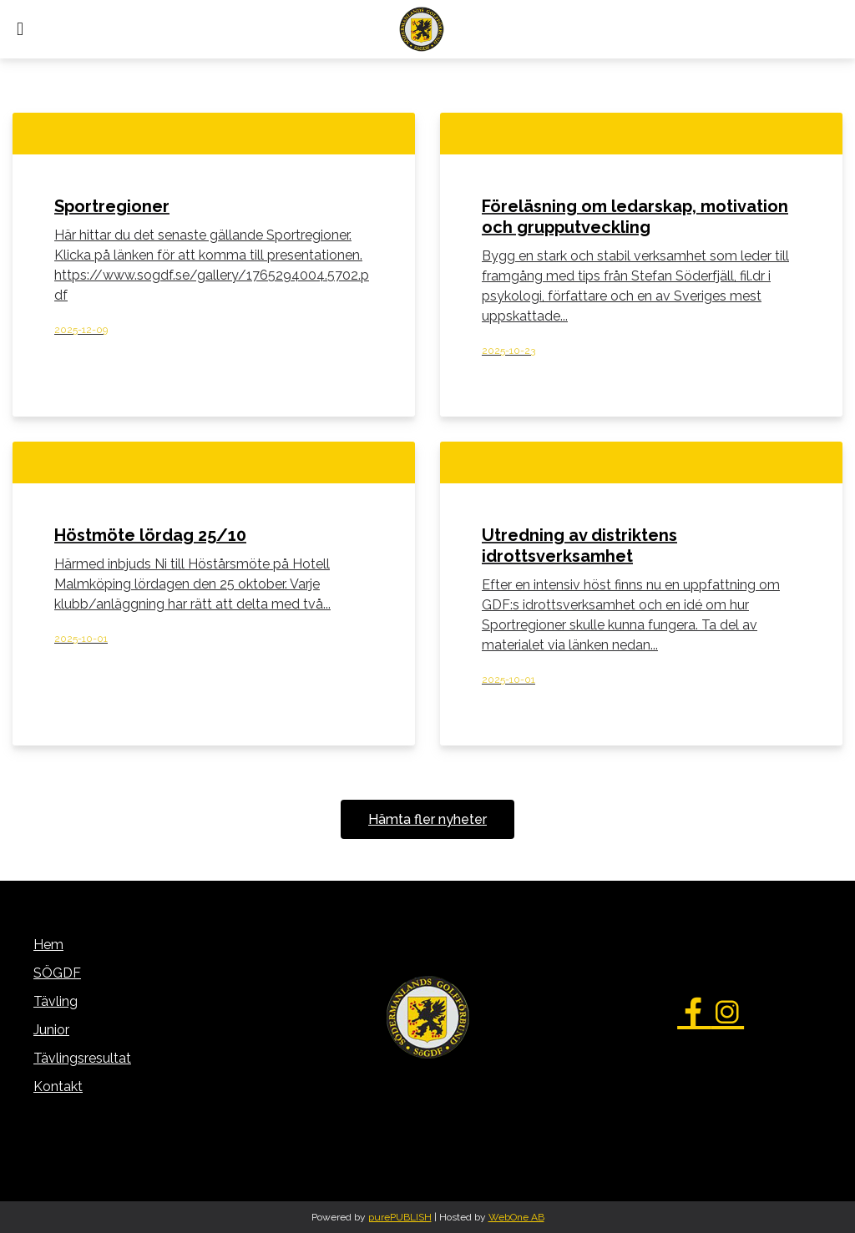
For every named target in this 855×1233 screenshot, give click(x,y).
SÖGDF (57, 973)
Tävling (55, 1001)
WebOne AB (516, 1217)
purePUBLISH (400, 1217)
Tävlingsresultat (82, 1058)
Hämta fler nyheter (427, 819)
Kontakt (58, 1086)
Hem (48, 945)
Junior (51, 1030)
